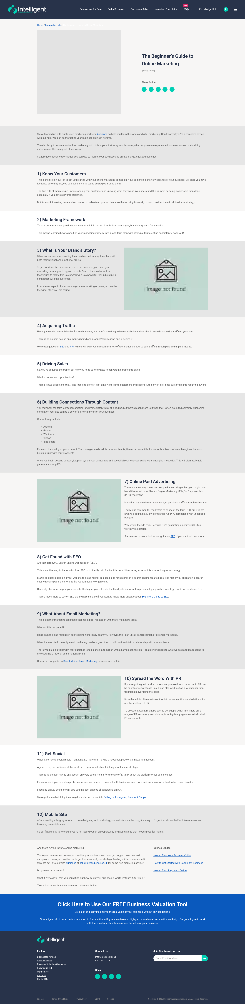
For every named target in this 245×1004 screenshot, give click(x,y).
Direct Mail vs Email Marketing (80, 661)
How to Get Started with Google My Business (178, 863)
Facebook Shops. (137, 797)
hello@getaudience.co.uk (94, 863)
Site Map (41, 999)
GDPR (97, 999)
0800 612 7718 (102, 960)
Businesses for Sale (91, 9)
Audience (102, 134)
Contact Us (42, 979)
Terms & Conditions (60, 999)
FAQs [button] (188, 9)
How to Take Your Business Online (172, 855)
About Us (41, 975)
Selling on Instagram (115, 797)
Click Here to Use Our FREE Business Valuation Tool (123, 904)
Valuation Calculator (166, 9)
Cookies (110, 999)
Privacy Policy (81, 999)
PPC (72, 346)
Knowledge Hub (208, 9)
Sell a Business (116, 9)
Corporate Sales (139, 9)
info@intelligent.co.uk (105, 957)
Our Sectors (43, 971)
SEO (62, 346)
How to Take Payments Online (170, 870)
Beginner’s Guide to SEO (155, 596)
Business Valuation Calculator (51, 964)
